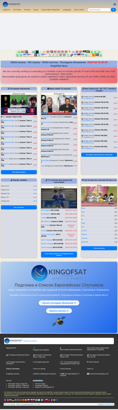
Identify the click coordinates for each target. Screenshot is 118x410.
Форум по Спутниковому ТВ (44, 387)
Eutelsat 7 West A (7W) (14, 117)
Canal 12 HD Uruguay (48, 234)
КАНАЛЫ (27, 10)
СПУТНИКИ (17, 10)
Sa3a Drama (45, 144)
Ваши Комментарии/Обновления (71, 348)
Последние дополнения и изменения (99, 155)
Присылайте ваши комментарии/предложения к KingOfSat (98, 348)
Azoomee (84, 238)
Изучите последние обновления (59, 303)
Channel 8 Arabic (8, 120)
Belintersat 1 (45, 157)
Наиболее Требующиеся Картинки (44, 374)
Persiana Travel (46, 128)
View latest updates (19, 172)
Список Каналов (65, 369)
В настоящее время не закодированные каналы (59, 254)
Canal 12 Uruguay (47, 243)
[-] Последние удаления (41, 362)
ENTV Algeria (45, 210)
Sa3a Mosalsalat (46, 138)
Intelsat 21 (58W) (57, 221)
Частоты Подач (40, 384)
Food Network (45, 214)
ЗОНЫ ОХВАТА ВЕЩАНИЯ (51, 10)
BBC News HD (46, 221)
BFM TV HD (45, 225)
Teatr (42, 166)
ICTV (83, 227)
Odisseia (84, 234)
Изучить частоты (59, 311)
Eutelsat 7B (45, 129)
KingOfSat (107, 404)
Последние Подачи (41, 385)
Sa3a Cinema (45, 149)
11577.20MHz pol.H (87, 115)
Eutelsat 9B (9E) (100, 97)
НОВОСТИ (6, 10)
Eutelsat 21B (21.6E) (101, 102)
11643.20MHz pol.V (87, 104)
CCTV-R (84, 231)
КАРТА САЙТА (79, 10)
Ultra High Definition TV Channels (70, 374)
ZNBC (83, 223)
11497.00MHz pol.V (87, 126)
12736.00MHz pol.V (87, 143)
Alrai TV (5, 159)
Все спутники (19, 207)
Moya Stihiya (45, 160)
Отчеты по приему (39, 369)
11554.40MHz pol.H (87, 109)
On (82, 219)
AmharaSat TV (46, 117)
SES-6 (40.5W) (51, 218)
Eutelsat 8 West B (47, 135)
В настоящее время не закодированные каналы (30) (70, 363)
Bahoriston (84, 242)
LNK (82, 216)
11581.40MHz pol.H (87, 120)
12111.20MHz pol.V (87, 98)
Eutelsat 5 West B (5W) (54, 231)
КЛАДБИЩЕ (67, 10)
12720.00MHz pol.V (87, 137)
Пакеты (35, 10)
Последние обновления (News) (17, 355)
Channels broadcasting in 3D (97, 374)
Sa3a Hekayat (45, 133)
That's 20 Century (46, 122)
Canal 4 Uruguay (46, 240)
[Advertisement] (59, 31)
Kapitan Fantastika (47, 155)
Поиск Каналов (99, 248)
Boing (83, 208)
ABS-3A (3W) (55, 214)
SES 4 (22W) (55, 210)
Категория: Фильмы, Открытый (18, 387)
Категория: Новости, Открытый (18, 385)
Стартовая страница (20, 341)
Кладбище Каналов (12, 374)
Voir (35, 186)
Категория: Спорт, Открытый (17, 384)
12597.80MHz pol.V (87, 148)
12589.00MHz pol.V (87, 132)
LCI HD (43, 231)
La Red (43, 218)
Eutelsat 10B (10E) (101, 130)
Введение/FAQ (11, 348)
